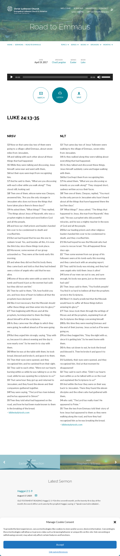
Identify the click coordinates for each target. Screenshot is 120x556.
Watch (41, 95)
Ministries (91, 8)
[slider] (55, 77)
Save (79, 95)
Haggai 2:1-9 (25, 491)
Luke (83, 62)
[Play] (11, 77)
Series (75, 45)
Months (108, 45)
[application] (60, 77)
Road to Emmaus (33, 45)
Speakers (96, 45)
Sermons (78, 8)
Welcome (66, 8)
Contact (103, 8)
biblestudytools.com (19, 412)
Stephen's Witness (88, 463)
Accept (60, 544)
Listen (60, 95)
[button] (115, 522)
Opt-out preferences (58, 552)
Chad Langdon (59, 62)
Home (9, 45)
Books (85, 45)
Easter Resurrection (31, 463)
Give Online (77, 12)
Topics (65, 45)
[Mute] (99, 77)
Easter (73, 62)
